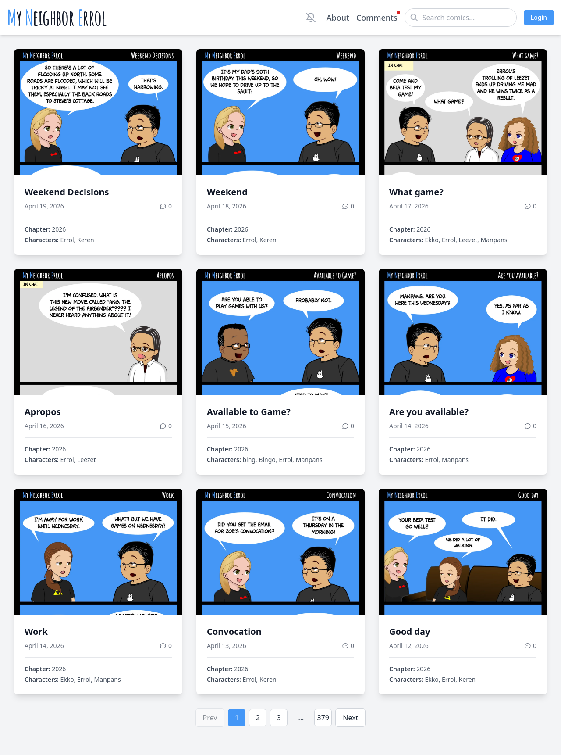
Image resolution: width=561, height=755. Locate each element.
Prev (210, 718)
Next (350, 718)
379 (323, 718)
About (338, 17)
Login (539, 17)
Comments (377, 17)
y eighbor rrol (57, 17)
